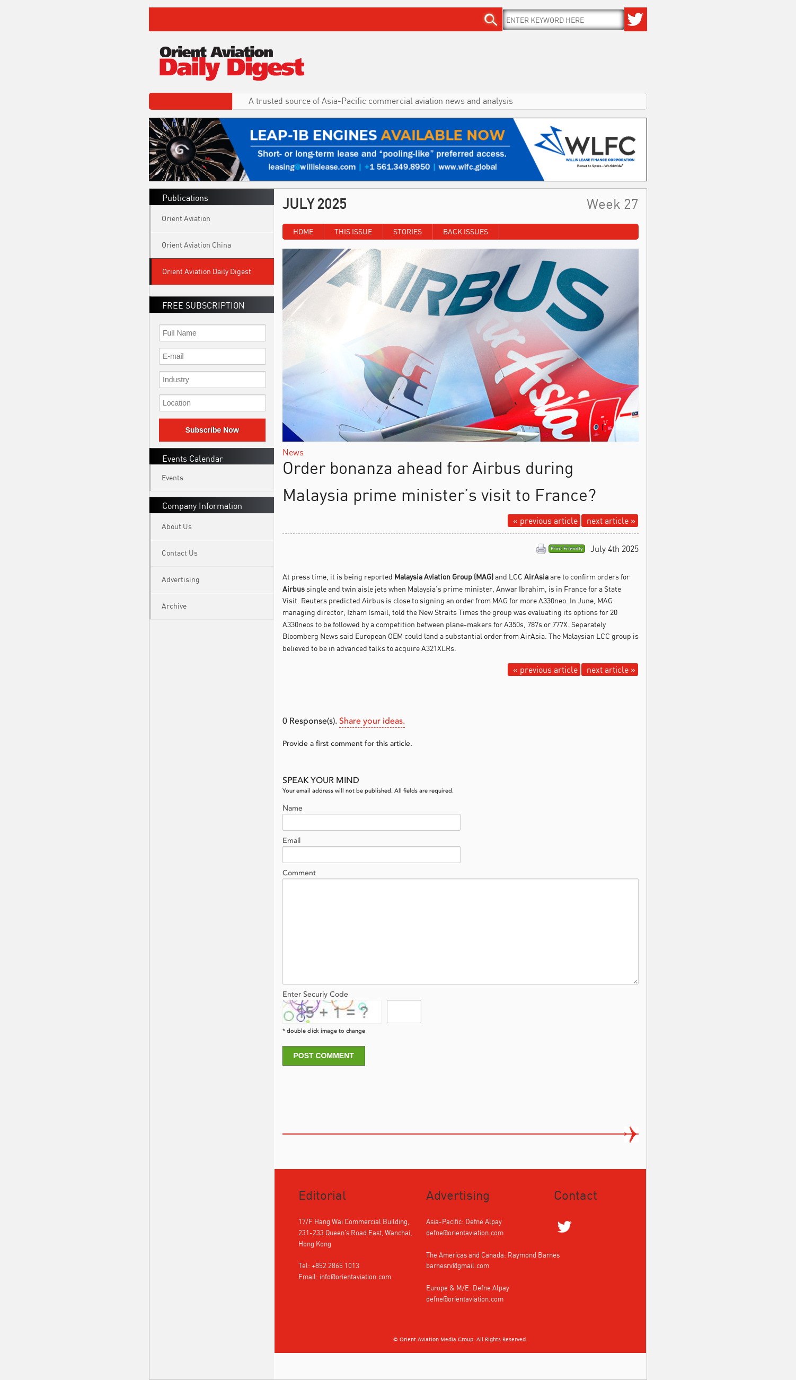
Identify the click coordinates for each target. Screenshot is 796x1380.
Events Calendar (192, 458)
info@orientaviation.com (355, 1276)
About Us (177, 526)
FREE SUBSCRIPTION (203, 305)
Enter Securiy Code (315, 994)
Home (303, 231)
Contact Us (180, 552)
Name (292, 808)
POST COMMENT (324, 1055)
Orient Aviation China (196, 244)
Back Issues (465, 231)
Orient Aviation (186, 218)
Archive (174, 605)
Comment (299, 873)
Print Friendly (567, 548)
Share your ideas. (372, 721)
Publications (185, 197)
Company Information (202, 505)
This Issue (353, 231)
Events (172, 477)
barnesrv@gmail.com (457, 1265)
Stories (407, 231)
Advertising (181, 579)
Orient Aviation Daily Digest (206, 271)
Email (291, 841)
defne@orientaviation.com (464, 1232)
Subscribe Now (212, 430)
